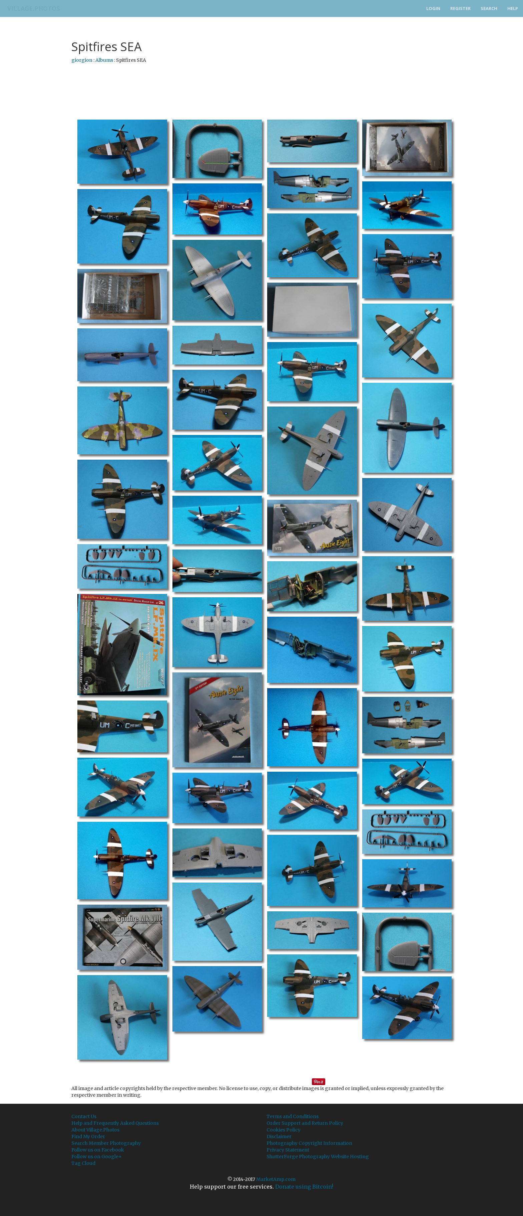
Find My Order (88, 1136)
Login (433, 8)
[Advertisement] (261, 85)
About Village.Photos (95, 1130)
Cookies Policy (284, 1130)
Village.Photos (31, 8)
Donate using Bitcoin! (304, 1186)
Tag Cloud (83, 1163)
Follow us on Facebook (97, 1150)
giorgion (81, 60)
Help (512, 8)
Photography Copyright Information (309, 1143)
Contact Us (83, 1116)
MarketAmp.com (276, 1179)
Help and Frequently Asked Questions (115, 1123)
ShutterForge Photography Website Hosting (318, 1157)
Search (489, 8)
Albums (104, 60)
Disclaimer (279, 1136)
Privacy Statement (288, 1150)
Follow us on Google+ (96, 1157)
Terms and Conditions (293, 1116)
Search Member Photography (106, 1143)
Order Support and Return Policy (305, 1123)
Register (460, 8)
